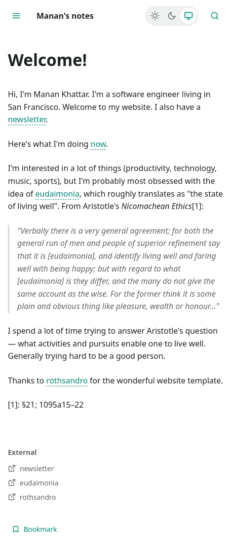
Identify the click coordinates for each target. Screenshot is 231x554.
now (98, 143)
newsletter (27, 119)
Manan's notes (65, 15)
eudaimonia (57, 193)
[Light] (155, 15)
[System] (188, 15)
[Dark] (171, 15)
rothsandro (67, 380)
